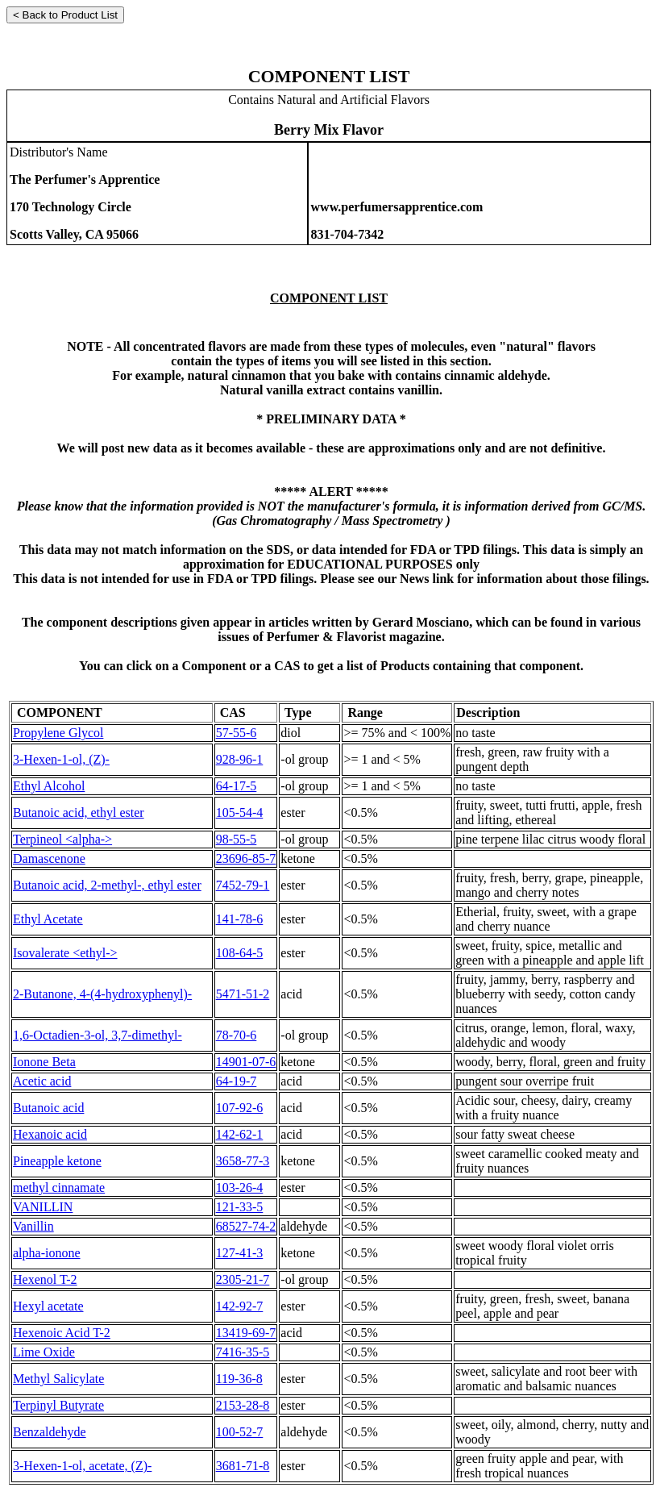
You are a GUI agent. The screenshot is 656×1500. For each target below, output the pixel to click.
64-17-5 (236, 786)
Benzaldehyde (49, 1432)
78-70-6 (236, 1035)
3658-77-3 (243, 1161)
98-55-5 (236, 839)
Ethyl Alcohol (49, 786)
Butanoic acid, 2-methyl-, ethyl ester (107, 885)
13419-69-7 (246, 1333)
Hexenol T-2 (45, 1279)
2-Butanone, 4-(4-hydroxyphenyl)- (102, 994)
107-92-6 (240, 1108)
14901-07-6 (246, 1062)
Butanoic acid (48, 1108)
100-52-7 (240, 1432)
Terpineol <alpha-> (62, 839)
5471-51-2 (243, 994)
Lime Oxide (44, 1352)
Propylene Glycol (58, 733)
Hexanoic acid (50, 1134)
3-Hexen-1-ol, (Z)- (61, 759)
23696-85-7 (246, 858)
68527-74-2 (246, 1226)
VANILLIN (43, 1207)
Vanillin (33, 1226)
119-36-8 (239, 1378)
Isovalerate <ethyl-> (65, 953)
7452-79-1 (243, 885)
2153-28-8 (243, 1405)
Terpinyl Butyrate (58, 1405)
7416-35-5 (243, 1352)
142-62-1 (240, 1134)
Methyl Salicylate (58, 1378)
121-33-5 (240, 1207)
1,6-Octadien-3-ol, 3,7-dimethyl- (97, 1035)
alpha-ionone (47, 1253)
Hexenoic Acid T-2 (61, 1333)
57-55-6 (236, 733)
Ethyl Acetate (48, 919)
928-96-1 (240, 759)
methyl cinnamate (59, 1187)
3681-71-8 (243, 1466)
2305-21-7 (243, 1279)
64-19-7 (236, 1081)
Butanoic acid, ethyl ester (78, 812)
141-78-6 (240, 919)
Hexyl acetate (48, 1306)
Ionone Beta (44, 1062)
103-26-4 (240, 1187)
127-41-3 (240, 1253)
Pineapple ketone (57, 1161)
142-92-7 (240, 1306)
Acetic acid (42, 1081)
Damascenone (49, 858)
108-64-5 (240, 953)
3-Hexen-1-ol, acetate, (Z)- (82, 1466)
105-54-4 (240, 812)
